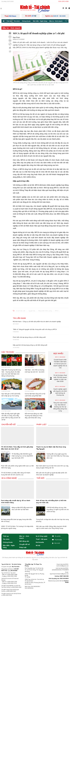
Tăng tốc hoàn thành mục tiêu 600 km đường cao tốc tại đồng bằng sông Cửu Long (60, 407)
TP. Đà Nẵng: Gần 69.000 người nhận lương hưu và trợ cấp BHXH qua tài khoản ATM (22, 456)
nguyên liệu (31, 311)
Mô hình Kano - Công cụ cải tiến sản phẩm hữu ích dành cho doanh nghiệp (37, 321)
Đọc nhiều (58, 353)
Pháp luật (41, 424)
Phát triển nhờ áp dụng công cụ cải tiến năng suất (29, 337)
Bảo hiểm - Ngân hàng (40, 21)
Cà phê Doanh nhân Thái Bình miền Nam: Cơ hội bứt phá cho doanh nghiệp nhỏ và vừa (60, 364)
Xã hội (38, 545)
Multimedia (40, 542)
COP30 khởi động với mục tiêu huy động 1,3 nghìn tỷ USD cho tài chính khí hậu (58, 509)
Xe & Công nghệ (9, 478)
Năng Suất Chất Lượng (45, 311)
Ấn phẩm (56, 536)
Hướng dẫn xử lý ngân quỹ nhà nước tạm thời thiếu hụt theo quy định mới (58, 456)
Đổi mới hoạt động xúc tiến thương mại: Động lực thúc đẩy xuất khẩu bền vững (33, 416)
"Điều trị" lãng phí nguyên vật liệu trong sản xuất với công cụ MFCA (35, 329)
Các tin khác (7, 352)
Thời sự (9, 21)
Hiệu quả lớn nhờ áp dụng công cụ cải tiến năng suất (30, 345)
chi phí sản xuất (20, 311)
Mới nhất (56, 543)
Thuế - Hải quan (41, 539)
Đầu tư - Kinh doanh (55, 21)
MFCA (56, 311)
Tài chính (17, 21)
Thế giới (40, 478)
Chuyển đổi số (8, 424)
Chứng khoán (26, 21)
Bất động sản (24, 541)
